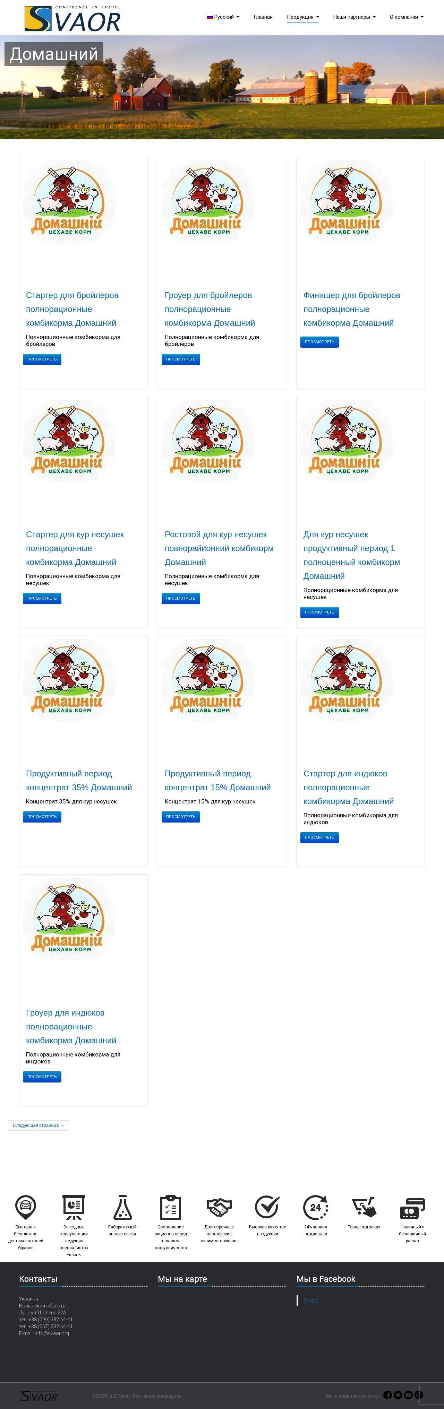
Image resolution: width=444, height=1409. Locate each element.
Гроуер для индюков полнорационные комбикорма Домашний (71, 1026)
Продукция (303, 17)
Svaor (311, 1300)
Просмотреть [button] (42, 359)
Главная (263, 17)
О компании (407, 17)
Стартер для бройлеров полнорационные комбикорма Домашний (72, 309)
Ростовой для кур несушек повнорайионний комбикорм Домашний (219, 548)
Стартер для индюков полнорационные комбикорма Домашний (349, 787)
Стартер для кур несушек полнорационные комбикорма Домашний (75, 548)
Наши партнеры (354, 17)
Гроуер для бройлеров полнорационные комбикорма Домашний (210, 309)
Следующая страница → (39, 1125)
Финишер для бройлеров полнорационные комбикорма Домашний (352, 309)
